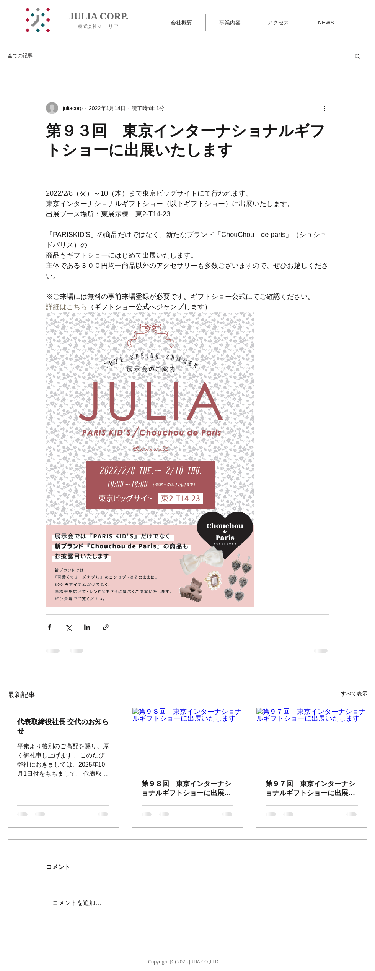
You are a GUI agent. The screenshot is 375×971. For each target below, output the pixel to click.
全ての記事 (20, 55)
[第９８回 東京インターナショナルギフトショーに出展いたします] (187, 739)
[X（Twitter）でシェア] (68, 627)
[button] (357, 56)
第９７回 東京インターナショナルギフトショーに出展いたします (310, 789)
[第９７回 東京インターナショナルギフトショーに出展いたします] (311, 739)
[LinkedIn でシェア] (87, 627)
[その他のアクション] (324, 108)
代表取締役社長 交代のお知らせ (63, 726)
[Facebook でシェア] (49, 627)
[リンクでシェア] (105, 627)
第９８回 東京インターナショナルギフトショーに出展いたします (186, 789)
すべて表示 (354, 694)
